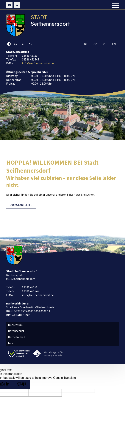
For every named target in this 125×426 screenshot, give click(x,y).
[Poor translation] (21, 384)
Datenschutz (16, 331)
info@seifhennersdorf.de (38, 63)
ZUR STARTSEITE (21, 205)
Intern (12, 343)
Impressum (15, 325)
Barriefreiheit (17, 337)
